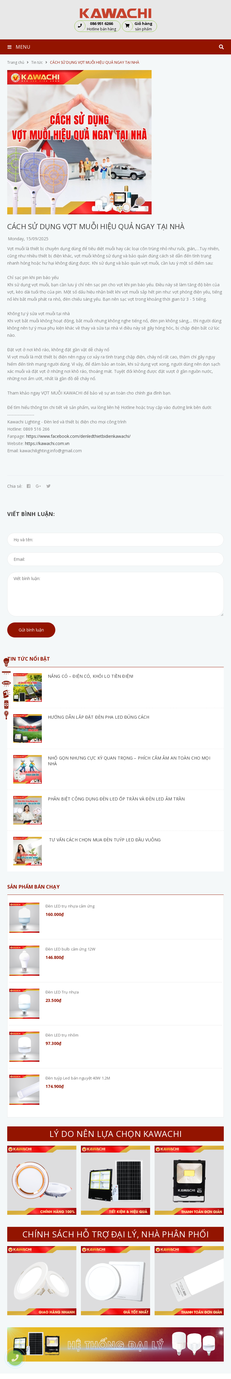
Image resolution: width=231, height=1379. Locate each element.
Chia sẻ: (14, 486)
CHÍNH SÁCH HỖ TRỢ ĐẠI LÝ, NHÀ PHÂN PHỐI (115, 1234)
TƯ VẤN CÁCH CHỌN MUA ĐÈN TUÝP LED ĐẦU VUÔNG (104, 840)
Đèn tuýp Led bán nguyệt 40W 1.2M (77, 1078)
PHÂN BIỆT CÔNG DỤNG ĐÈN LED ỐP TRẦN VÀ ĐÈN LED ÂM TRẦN (116, 799)
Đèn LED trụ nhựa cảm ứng (69, 906)
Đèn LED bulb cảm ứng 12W (70, 949)
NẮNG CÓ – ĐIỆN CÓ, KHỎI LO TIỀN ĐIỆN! (90, 676)
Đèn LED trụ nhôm (62, 1035)
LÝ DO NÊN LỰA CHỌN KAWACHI (115, 1133)
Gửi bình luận (31, 630)
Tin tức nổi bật (28, 659)
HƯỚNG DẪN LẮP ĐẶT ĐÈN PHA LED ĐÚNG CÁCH (98, 717)
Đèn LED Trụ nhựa (62, 992)
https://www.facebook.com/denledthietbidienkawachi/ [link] (78, 436)
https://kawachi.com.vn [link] (47, 443)
